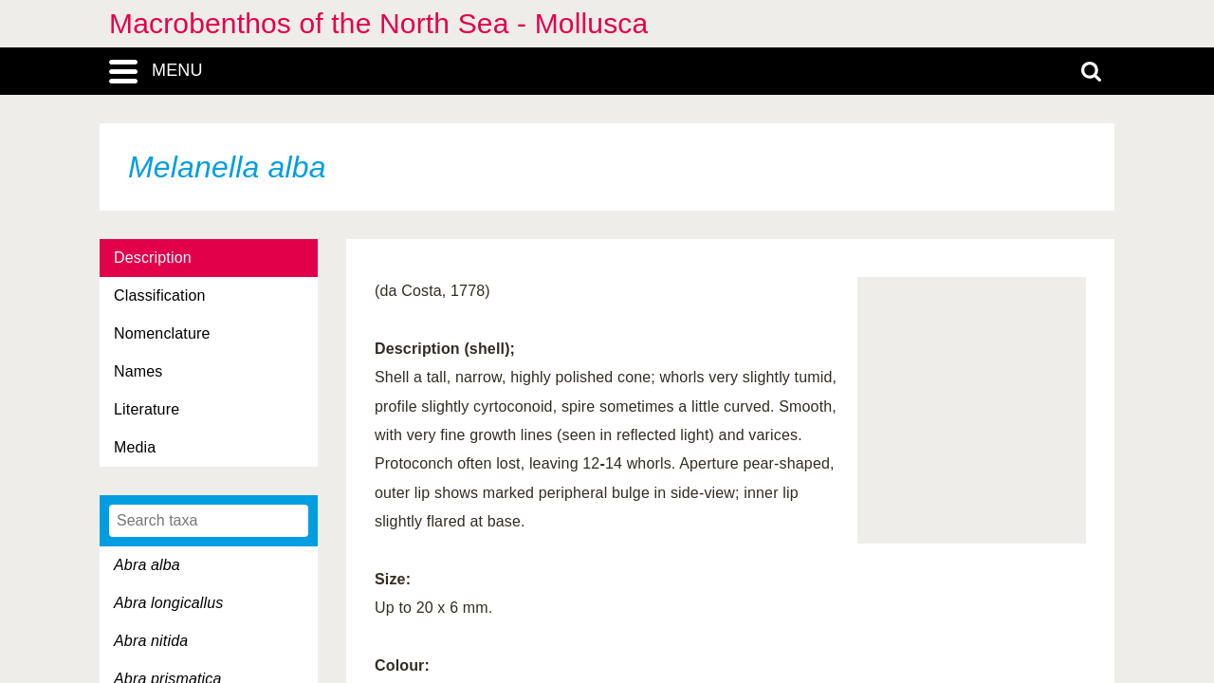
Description (153, 257)
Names (138, 371)
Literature (146, 409)
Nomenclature (162, 333)
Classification (160, 295)
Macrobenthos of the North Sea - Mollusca (378, 23)
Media (135, 447)
